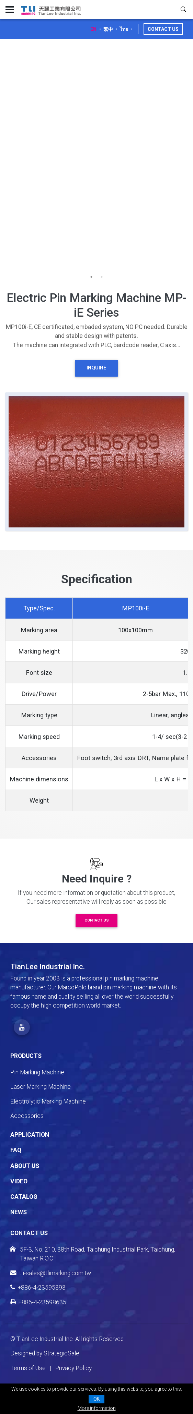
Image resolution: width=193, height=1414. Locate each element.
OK (96, 1399)
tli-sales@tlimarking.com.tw (50, 1273)
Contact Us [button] (96, 920)
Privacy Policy (73, 1368)
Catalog (23, 1196)
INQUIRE (96, 368)
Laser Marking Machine (40, 1086)
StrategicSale (61, 1353)
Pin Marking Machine (37, 1072)
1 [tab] (91, 276)
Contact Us (163, 29)
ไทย (124, 29)
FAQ (15, 1150)
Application (29, 1134)
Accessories (27, 1115)
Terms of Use (28, 1368)
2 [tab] (101, 276)
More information (97, 1408)
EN (93, 29)
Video (18, 1181)
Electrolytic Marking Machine (48, 1101)
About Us (24, 1165)
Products (26, 1055)
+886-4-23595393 (38, 1287)
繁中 (108, 29)
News (18, 1212)
